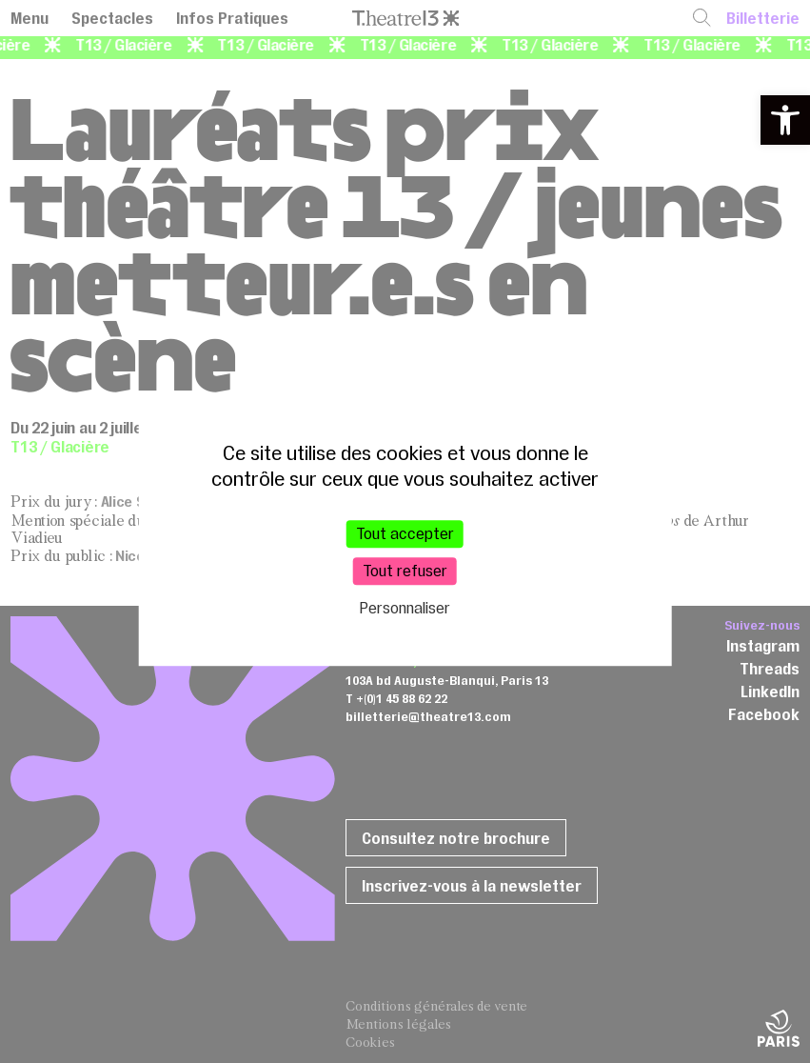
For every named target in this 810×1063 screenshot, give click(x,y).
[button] (785, 120)
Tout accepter (405, 533)
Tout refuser (405, 570)
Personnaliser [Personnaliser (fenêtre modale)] (405, 608)
